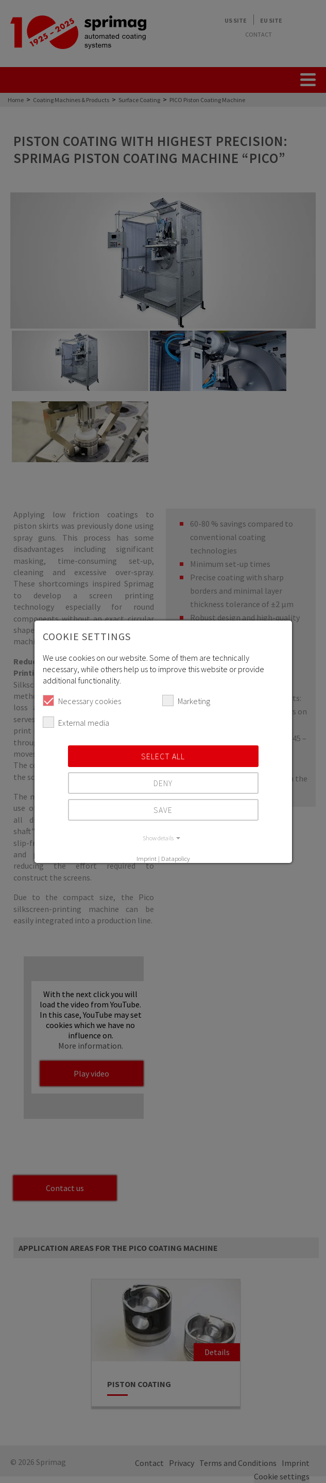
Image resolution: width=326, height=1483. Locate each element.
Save (163, 810)
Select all (163, 756)
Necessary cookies (82, 700)
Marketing (186, 700)
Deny (163, 783)
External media (76, 722)
